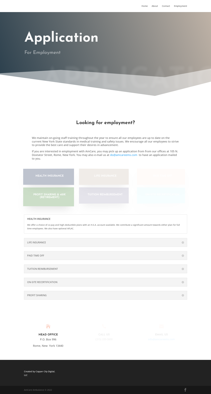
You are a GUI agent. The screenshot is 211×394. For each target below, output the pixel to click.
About (155, 6)
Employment (180, 6)
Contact (166, 6)
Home (145, 6)
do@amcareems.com (123, 155)
